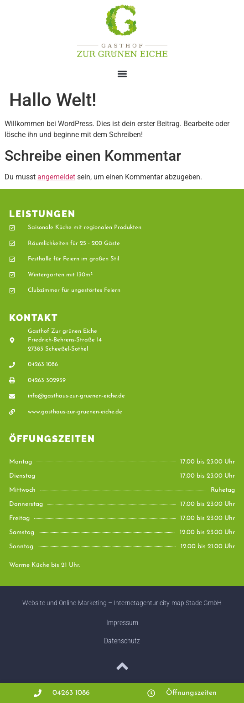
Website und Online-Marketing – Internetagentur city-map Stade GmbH (122, 602)
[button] (122, 73)
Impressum (122, 622)
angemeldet (56, 177)
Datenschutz (122, 641)
